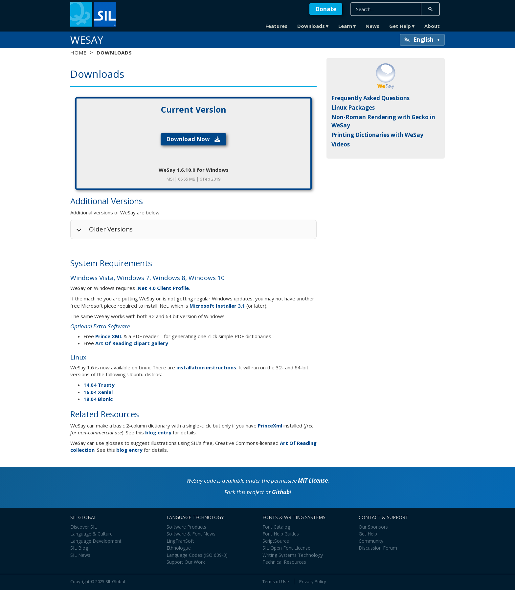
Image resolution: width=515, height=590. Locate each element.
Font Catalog (276, 527)
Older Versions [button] (111, 229)
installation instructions (206, 367)
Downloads (311, 26)
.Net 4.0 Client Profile (162, 288)
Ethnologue (179, 548)
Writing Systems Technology (292, 555)
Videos (340, 144)
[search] (386, 9)
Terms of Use (275, 581)
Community (371, 541)
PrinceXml (270, 425)
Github (281, 492)
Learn (345, 26)
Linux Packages (353, 107)
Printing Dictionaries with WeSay (377, 135)
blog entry (158, 432)
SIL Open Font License (286, 548)
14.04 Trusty (99, 385)
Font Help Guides (280, 534)
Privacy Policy (312, 581)
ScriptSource (275, 541)
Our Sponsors (373, 527)
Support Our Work (186, 562)
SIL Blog (79, 548)
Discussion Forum (378, 548)
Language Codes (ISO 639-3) (197, 555)
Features (276, 26)
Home (78, 52)
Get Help (400, 26)
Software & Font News (191, 534)
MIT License (313, 480)
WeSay (86, 40)
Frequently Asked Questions (370, 98)
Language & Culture (91, 534)
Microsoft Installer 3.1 (217, 305)
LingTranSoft (180, 541)
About (432, 26)
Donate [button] (325, 9)
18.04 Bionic (98, 399)
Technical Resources (284, 562)
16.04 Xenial (98, 392)
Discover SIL (83, 527)
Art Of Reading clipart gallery (131, 343)
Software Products (186, 527)
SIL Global (115, 581)
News (372, 26)
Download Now (193, 139)
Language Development (96, 541)
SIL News (80, 555)
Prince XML (108, 336)
